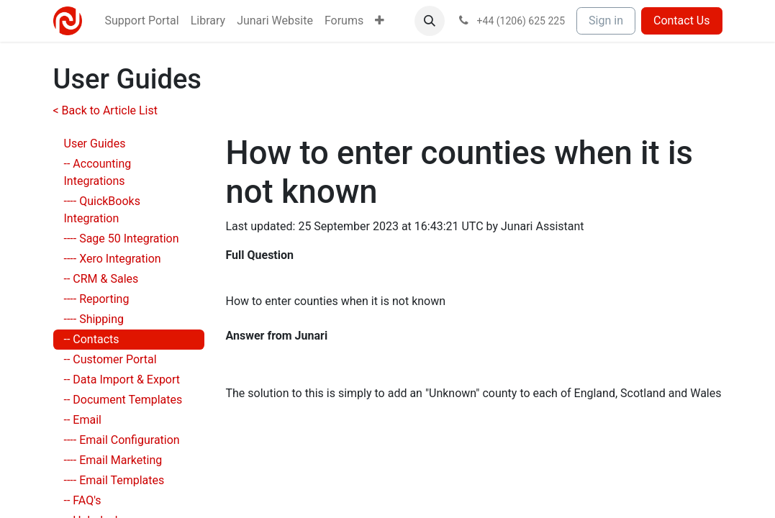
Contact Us (681, 20)
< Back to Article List (105, 110)
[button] (429, 21)
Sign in (606, 20)
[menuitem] (142, 20)
